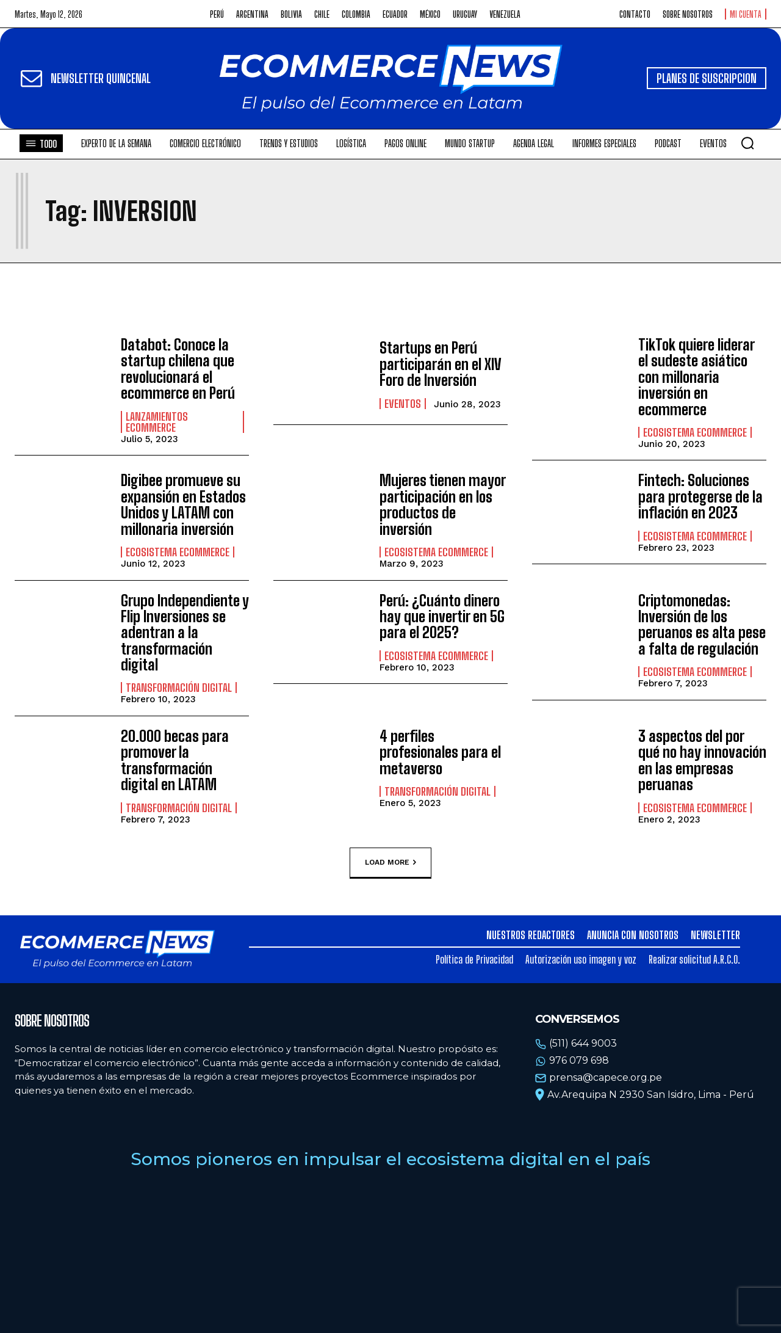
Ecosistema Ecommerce (695, 432)
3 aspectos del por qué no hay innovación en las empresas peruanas (702, 760)
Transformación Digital (179, 687)
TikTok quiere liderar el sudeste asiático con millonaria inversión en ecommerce (696, 377)
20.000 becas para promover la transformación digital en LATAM (175, 760)
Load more (390, 863)
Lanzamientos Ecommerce (157, 422)
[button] (747, 143)
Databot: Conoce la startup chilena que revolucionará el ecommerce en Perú (178, 369)
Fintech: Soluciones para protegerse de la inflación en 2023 (700, 496)
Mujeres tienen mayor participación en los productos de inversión (443, 504)
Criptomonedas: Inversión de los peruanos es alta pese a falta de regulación (702, 625)
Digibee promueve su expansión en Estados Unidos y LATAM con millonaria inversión (183, 504)
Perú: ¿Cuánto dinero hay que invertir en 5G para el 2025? (442, 617)
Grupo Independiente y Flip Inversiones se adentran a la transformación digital (185, 633)
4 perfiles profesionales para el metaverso (440, 752)
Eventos (402, 403)
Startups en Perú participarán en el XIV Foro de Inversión (441, 364)
